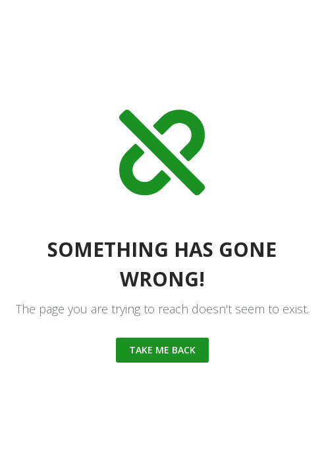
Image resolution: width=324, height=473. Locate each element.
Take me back (162, 350)
